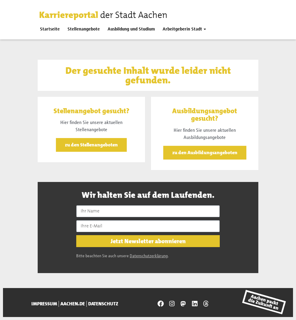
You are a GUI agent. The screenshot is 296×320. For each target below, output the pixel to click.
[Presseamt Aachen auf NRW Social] (183, 304)
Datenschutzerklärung (149, 256)
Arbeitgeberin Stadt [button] (182, 29)
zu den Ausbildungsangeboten (204, 152)
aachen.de (72, 304)
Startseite (50, 29)
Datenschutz (103, 304)
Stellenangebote (84, 29)
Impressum (44, 304)
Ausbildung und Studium (131, 29)
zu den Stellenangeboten (91, 145)
